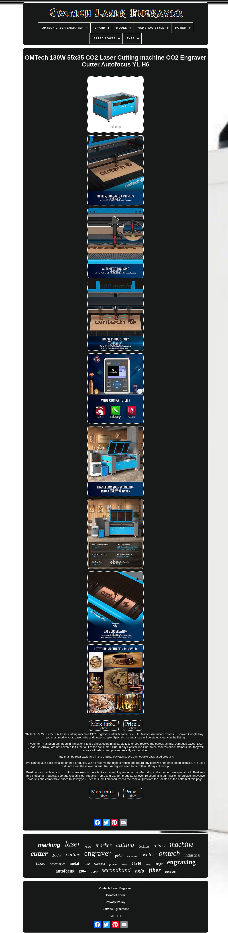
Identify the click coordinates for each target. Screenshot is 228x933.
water (148, 854)
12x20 (40, 863)
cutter (39, 853)
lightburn (170, 871)
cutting (125, 844)
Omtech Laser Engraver (115, 888)
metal (74, 863)
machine (181, 844)
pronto (113, 864)
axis (139, 870)
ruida (88, 846)
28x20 (148, 864)
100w (56, 855)
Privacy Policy (115, 902)
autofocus (64, 871)
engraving (181, 862)
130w (82, 871)
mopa (159, 864)
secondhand (116, 870)
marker (104, 845)
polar (119, 855)
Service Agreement (115, 909)
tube (87, 864)
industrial (192, 855)
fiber (155, 870)
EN (112, 915)
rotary (159, 845)
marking (49, 845)
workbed (99, 864)
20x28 (124, 864)
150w (94, 871)
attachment (132, 856)
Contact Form (115, 895)
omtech (169, 853)
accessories (57, 864)
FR (119, 915)
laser (72, 844)
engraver (97, 853)
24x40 (136, 863)
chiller (73, 854)
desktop (143, 846)
